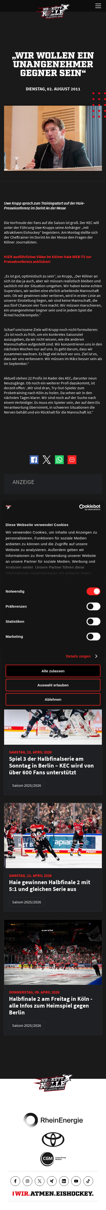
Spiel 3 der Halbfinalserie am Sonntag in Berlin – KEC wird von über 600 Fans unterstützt (51, 765)
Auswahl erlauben (53, 685)
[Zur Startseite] (53, 11)
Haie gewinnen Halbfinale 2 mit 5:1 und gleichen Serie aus (49, 885)
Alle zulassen (52, 671)
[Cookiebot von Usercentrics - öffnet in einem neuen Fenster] (79, 507)
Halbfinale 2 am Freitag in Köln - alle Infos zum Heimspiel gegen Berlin (50, 1005)
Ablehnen (53, 699)
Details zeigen (78, 656)
